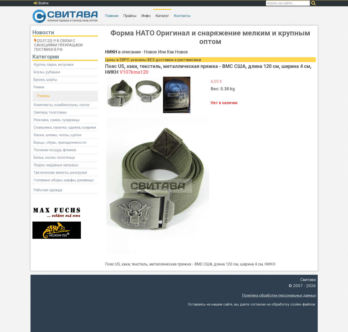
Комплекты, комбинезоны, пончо (62, 105)
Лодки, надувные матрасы (56, 165)
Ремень (43, 96)
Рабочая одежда (48, 190)
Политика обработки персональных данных (279, 295)
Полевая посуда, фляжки (55, 150)
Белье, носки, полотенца (54, 157)
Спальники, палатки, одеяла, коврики (65, 127)
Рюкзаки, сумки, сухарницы (57, 120)
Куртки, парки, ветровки (54, 64)
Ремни (39, 87)
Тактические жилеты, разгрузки (60, 172)
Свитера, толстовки (50, 112)
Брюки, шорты (45, 79)
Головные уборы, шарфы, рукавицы (63, 180)
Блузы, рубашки (47, 72)
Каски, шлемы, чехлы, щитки (57, 135)
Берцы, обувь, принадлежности (60, 142)
